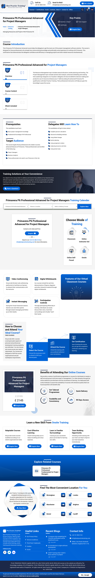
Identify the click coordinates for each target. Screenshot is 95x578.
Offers (71, 10)
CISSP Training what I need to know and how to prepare (56, 553)
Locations (52, 10)
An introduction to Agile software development (57, 546)
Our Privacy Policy (31, 536)
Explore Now (84, 206)
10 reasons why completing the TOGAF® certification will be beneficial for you (57, 538)
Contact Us (65, 10)
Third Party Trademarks (32, 543)
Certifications (40, 10)
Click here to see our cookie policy (29, 576)
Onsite (47, 10)
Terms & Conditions (31, 540)
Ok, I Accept (85, 575)
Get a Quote (87, 3)
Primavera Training (11, 27)
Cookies (28, 546)
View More (21, 508)
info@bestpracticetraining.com (62, 5)
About (58, 10)
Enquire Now (75, 29)
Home (4, 26)
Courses (32, 10)
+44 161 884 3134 (40, 5)
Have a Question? (12, 188)
